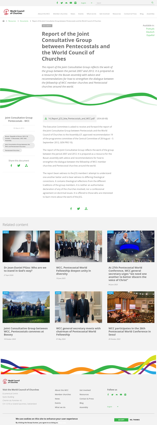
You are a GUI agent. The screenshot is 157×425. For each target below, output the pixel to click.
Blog (141, 14)
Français (150, 28)
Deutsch (150, 32)
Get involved (104, 14)
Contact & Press (130, 14)
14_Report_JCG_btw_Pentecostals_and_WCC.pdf (71, 118)
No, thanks (135, 420)
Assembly (150, 14)
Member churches (60, 14)
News (73, 14)
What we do (91, 14)
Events (80, 14)
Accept (121, 420)
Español (150, 35)
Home (3, 21)
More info (62, 423)
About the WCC (44, 14)
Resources (117, 14)
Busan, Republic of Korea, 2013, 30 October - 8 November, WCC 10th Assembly (16, 138)
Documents (24, 21)
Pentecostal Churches (12, 150)
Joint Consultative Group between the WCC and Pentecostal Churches (17, 145)
